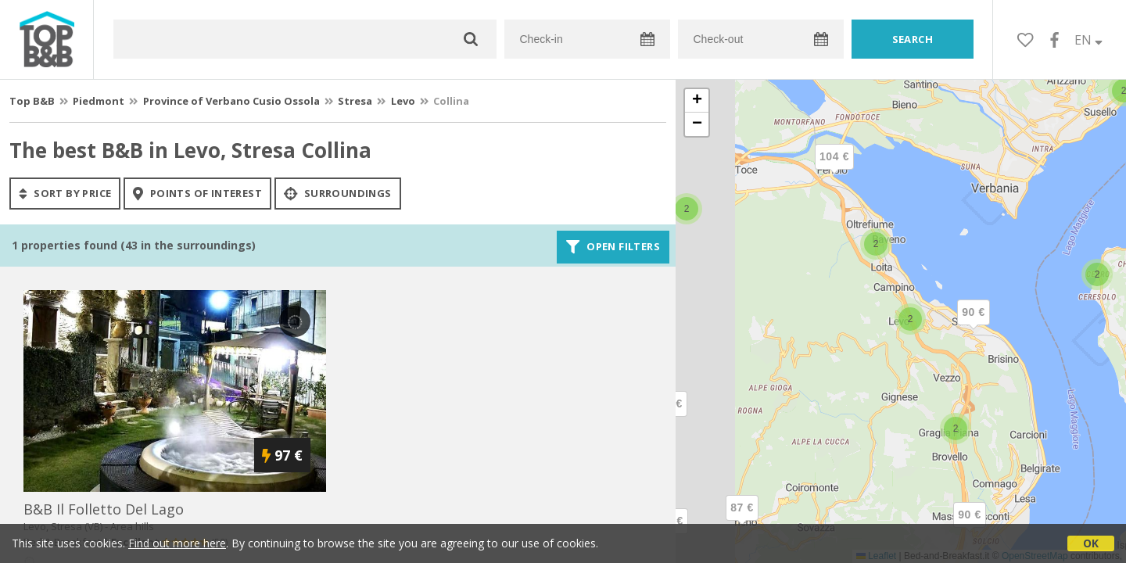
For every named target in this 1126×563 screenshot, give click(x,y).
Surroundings (338, 193)
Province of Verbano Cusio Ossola (231, 101)
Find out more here (177, 543)
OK (1091, 543)
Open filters (613, 247)
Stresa (355, 101)
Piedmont (98, 101)
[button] (1097, 274)
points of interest (197, 193)
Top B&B (32, 101)
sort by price (65, 193)
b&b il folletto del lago (103, 509)
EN (1088, 39)
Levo (403, 101)
